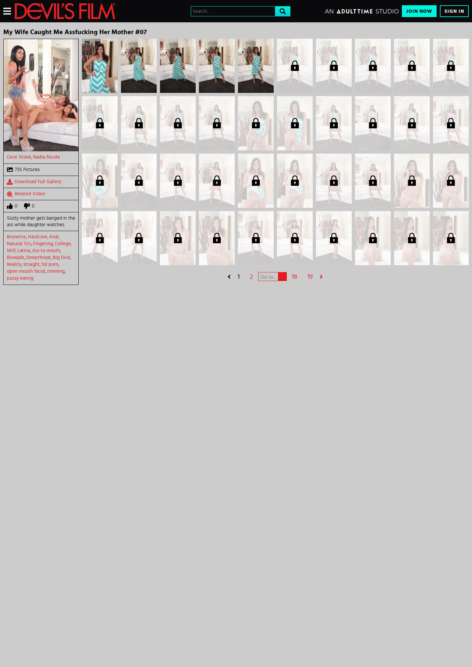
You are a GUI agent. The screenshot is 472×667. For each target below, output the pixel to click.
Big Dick (61, 257)
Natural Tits (19, 243)
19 (310, 276)
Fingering (43, 243)
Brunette (16, 236)
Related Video (26, 194)
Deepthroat (38, 257)
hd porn (50, 264)
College (63, 243)
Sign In (454, 11)
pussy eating (20, 278)
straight (31, 264)
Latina (23, 250)
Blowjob (15, 257)
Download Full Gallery (34, 182)
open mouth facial (26, 271)
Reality (14, 264)
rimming (56, 271)
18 (294, 276)
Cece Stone (19, 157)
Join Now (419, 11)
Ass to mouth (46, 250)
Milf (11, 250)
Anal (54, 236)
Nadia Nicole (46, 157)
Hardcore (37, 236)
